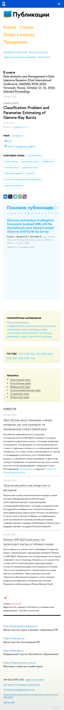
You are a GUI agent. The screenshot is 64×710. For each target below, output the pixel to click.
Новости (9, 409)
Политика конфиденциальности (18, 689)
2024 (38, 353)
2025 (32, 353)
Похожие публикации (30, 208)
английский (17, 135)
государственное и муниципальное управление (31, 325)
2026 (26, 353)
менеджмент (13, 336)
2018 (26, 357)
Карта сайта (9, 702)
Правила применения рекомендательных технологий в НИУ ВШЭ (30, 696)
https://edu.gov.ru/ (14, 638)
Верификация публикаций (15, 52)
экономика (46, 336)
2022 (50, 353)
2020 (15, 357)
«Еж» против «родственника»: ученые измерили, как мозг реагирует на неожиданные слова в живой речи (27, 424)
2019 (21, 357)
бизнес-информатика (18, 322)
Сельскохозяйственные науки (25, 390)
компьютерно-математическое (23, 332)
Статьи (27, 27)
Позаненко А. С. (20, 127)
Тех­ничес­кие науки (19, 397)
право (24, 336)
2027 (21, 353)
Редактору (56, 707)
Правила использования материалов (20, 57)
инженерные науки (37, 329)
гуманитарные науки (17, 329)
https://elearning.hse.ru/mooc (19, 662)
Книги (9, 27)
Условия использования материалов (21, 684)
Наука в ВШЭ (44, 57)
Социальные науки (19, 393)
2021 (9, 357)
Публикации (31, 14)
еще (33, 357)
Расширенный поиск (38, 52)
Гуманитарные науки (20, 379)
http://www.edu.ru (13, 650)
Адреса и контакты (34, 679)
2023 (44, 353)
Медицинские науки (20, 386)
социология (34, 336)
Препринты (15, 42)
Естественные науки (20, 383)
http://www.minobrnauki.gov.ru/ (20, 626)
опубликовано (26, 468)
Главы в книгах (19, 34)
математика (46, 332)
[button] (8, 213)
